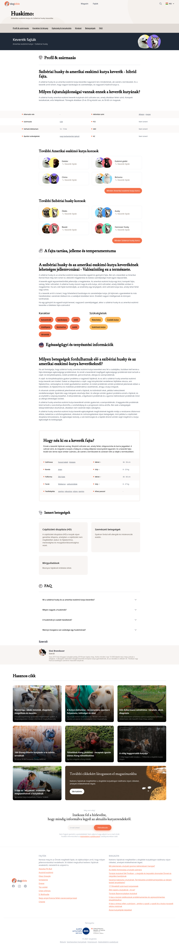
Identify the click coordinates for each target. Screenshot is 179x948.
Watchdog (96, 319)
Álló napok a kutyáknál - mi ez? (122, 891)
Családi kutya (113, 319)
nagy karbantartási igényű (69, 136)
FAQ (101, 28)
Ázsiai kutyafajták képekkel (120, 912)
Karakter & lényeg (40, 28)
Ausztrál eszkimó (46, 874)
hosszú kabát (63, 462)
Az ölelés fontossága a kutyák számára (125, 871)
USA (61, 122)
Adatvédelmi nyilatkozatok (90, 838)
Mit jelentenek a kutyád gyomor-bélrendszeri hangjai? (132, 868)
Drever (41, 885)
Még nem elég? (89, 812)
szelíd (74, 327)
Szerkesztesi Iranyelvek (77, 944)
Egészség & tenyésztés (61, 28)
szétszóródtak (72, 484)
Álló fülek (61, 477)
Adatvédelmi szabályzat (108, 944)
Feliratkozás (103, 829)
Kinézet (78, 28)
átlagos (141, 114)
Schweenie (43, 881)
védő (76, 319)
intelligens (45, 327)
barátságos (62, 319)
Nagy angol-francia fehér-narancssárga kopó (58, 900)
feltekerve (62, 484)
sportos (61, 491)
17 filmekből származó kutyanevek (123, 888)
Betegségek (90, 28)
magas (148, 114)
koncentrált (46, 319)
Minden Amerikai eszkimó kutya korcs (123, 190)
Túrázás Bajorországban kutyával (123, 895)
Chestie (42, 903)
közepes (72, 462)
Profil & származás (21, 28)
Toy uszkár (43, 889)
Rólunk (63, 944)
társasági (45, 334)
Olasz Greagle (45, 878)
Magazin (84, 3)
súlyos (75, 491)
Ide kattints (77, 793)
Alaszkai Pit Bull (45, 870)
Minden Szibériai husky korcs (127, 240)
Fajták (95, 3)
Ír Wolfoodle (44, 896)
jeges (60, 469)
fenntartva (61, 327)
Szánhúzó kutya (98, 327)
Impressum (92, 944)
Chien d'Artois (45, 892)
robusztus (68, 491)
